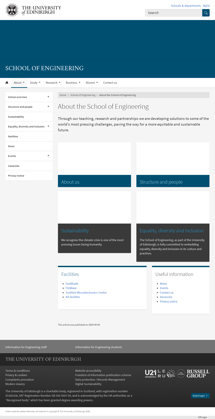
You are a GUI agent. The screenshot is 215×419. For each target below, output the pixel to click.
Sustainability (16, 116)
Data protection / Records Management (100, 379)
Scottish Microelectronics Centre (86, 292)
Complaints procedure (19, 379)
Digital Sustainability (88, 384)
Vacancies (13, 165)
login (204, 417)
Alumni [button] (91, 83)
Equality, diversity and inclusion (26, 126)
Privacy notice (16, 175)
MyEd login (200, 395)
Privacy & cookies (16, 375)
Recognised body (17, 400)
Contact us (110, 83)
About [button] (18, 83)
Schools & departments (186, 6)
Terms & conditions (17, 371)
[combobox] (173, 12)
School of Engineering (82, 95)
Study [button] (34, 83)
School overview (17, 97)
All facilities (73, 297)
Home (63, 95)
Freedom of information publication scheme (103, 375)
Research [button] (52, 83)
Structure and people (20, 106)
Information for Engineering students (98, 347)
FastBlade (72, 284)
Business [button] (72, 83)
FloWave (71, 288)
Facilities (13, 136)
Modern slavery (15, 384)
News (11, 146)
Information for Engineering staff (26, 347)
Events (12, 156)
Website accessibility (88, 371)
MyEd (206, 6)
